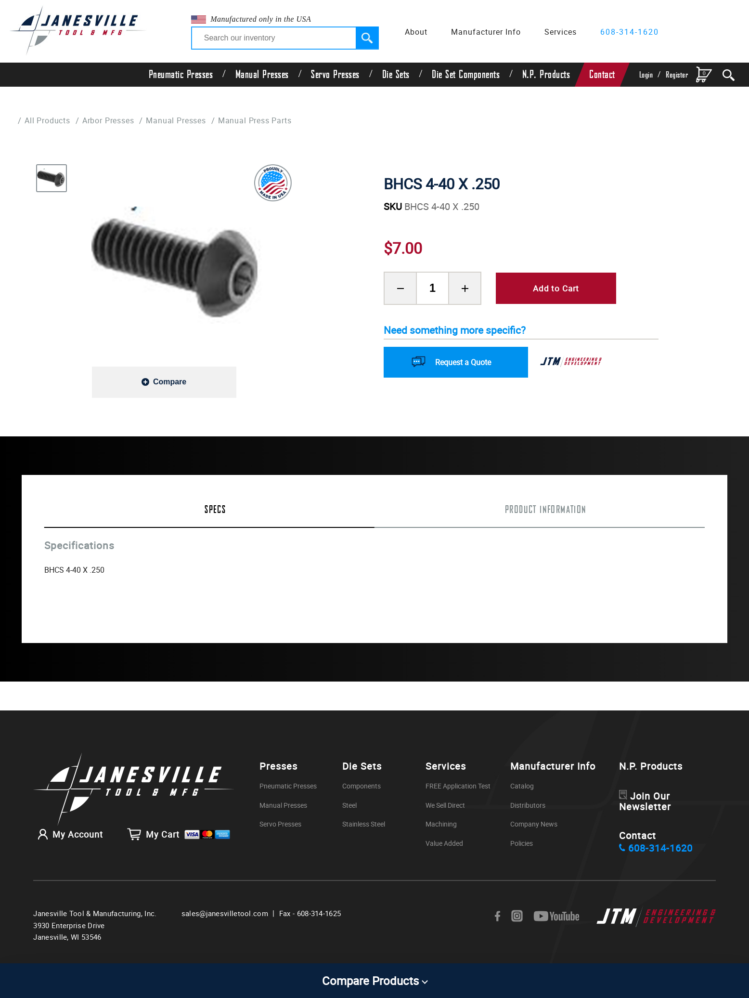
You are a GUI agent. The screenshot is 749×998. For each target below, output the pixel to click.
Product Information (546, 510)
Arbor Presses (115, 120)
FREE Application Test (465, 786)
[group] (178, 265)
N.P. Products (546, 74)
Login (646, 75)
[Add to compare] (164, 381)
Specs (215, 510)
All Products (49, 120)
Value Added (449, 843)
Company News (539, 824)
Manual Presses (262, 74)
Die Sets (396, 74)
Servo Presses (335, 74)
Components (363, 786)
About (416, 31)
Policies (525, 843)
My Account (68, 837)
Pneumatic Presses (181, 74)
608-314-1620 (629, 31)
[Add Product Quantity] (464, 288)
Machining (446, 824)
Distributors (532, 805)
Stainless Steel (366, 824)
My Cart (178, 837)
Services (560, 31)
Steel (349, 805)
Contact (602, 74)
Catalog (525, 786)
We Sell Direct (451, 805)
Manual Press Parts (271, 120)
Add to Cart (556, 288)
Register (677, 75)
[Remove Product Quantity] (400, 288)
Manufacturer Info (486, 31)
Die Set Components (466, 74)
